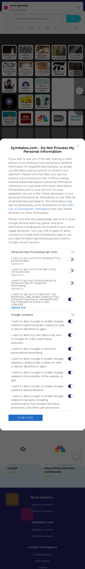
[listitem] (42, 252)
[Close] (77, 145)
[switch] (71, 259)
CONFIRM (26, 417)
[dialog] (42, 284)
